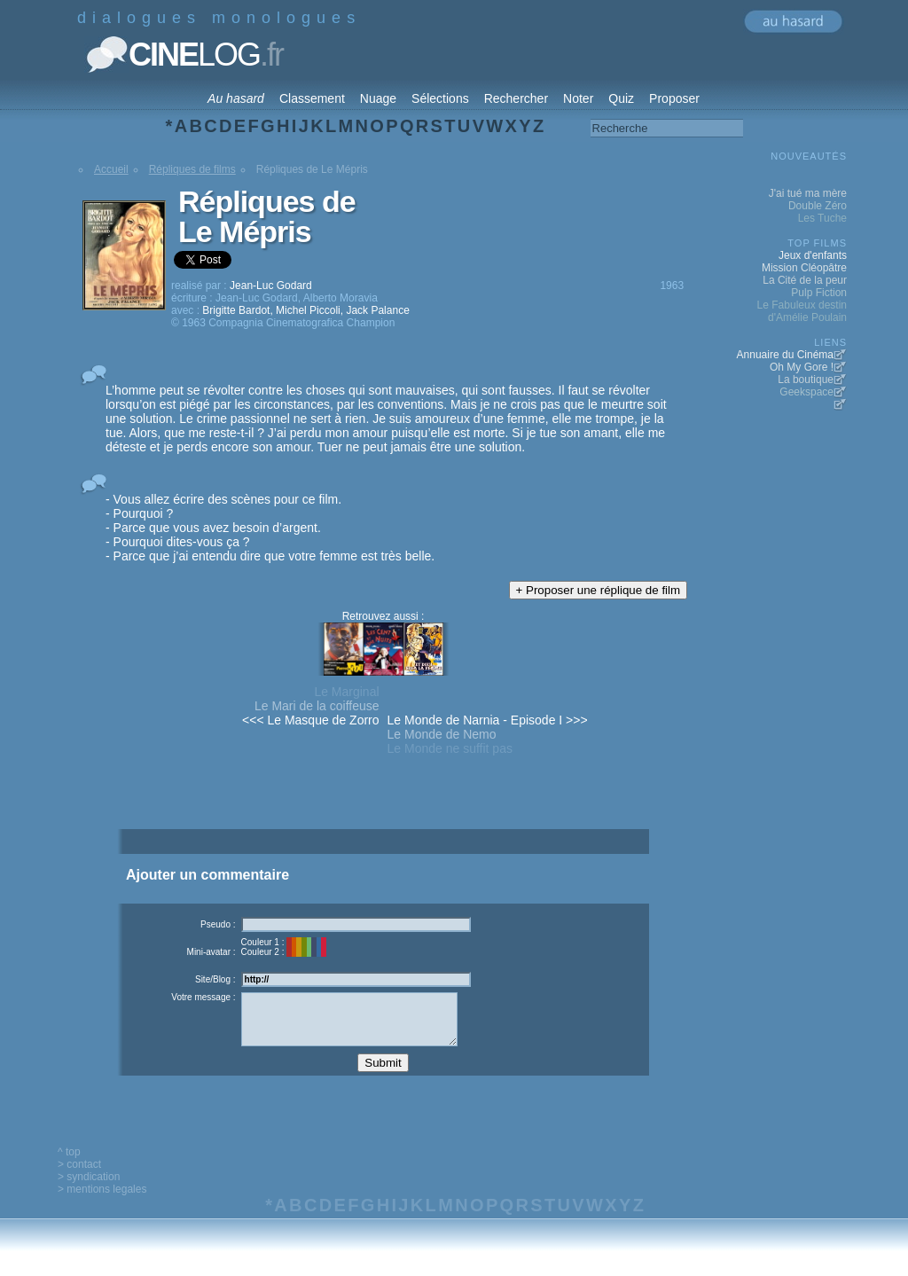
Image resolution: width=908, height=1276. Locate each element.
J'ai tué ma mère (808, 193)
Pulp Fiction (819, 292)
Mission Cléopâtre (804, 268)
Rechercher (516, 98)
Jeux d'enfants (813, 255)
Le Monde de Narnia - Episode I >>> (487, 720)
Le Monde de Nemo (442, 734)
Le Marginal (346, 692)
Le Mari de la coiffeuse (317, 706)
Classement (312, 98)
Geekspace (806, 392)
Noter (578, 98)
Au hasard (235, 98)
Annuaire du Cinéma (785, 354)
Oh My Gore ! (802, 367)
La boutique (806, 379)
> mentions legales (102, 1202)
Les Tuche (822, 218)
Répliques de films (192, 169)
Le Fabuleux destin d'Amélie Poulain (802, 311)
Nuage (378, 98)
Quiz (621, 98)
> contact (79, 1177)
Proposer (674, 98)
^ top (69, 1165)
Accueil (111, 169)
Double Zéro (817, 206)
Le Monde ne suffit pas (450, 748)
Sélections (440, 98)
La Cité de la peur (805, 280)
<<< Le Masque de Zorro (311, 720)
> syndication (89, 1190)
